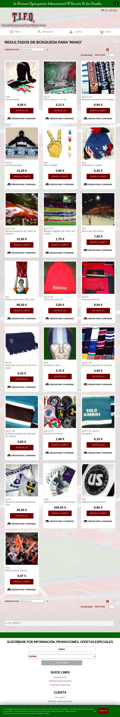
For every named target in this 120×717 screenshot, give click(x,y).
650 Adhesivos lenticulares (94, 500)
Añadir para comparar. (24, 119)
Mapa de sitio (60, 677)
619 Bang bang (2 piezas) (16, 569)
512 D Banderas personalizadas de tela (20, 502)
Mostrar (100, 55)
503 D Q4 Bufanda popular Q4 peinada (97, 363)
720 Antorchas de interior (93, 229)
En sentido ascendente (48, 49)
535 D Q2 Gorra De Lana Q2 (53, 298)
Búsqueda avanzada (60, 685)
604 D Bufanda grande (13, 163)
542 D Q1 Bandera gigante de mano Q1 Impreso (20, 231)
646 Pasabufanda (12, 98)
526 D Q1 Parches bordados (53, 432)
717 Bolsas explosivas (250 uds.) (20, 298)
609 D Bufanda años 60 (91, 298)
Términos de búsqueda (60, 681)
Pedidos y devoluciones (60, 701)
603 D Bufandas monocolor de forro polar (21, 365)
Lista (113, 49)
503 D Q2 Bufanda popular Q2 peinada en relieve (20, 434)
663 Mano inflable (51, 163)
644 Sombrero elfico (52, 363)
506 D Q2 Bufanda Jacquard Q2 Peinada (98, 98)
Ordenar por (12, 49)
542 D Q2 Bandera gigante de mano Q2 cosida (59, 231)
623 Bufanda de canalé (92, 163)
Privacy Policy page (85, 711)
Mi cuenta (60, 697)
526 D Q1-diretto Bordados (91, 432)
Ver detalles (21, 111)
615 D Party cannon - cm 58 (55, 98)
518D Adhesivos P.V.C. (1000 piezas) (59, 500)
